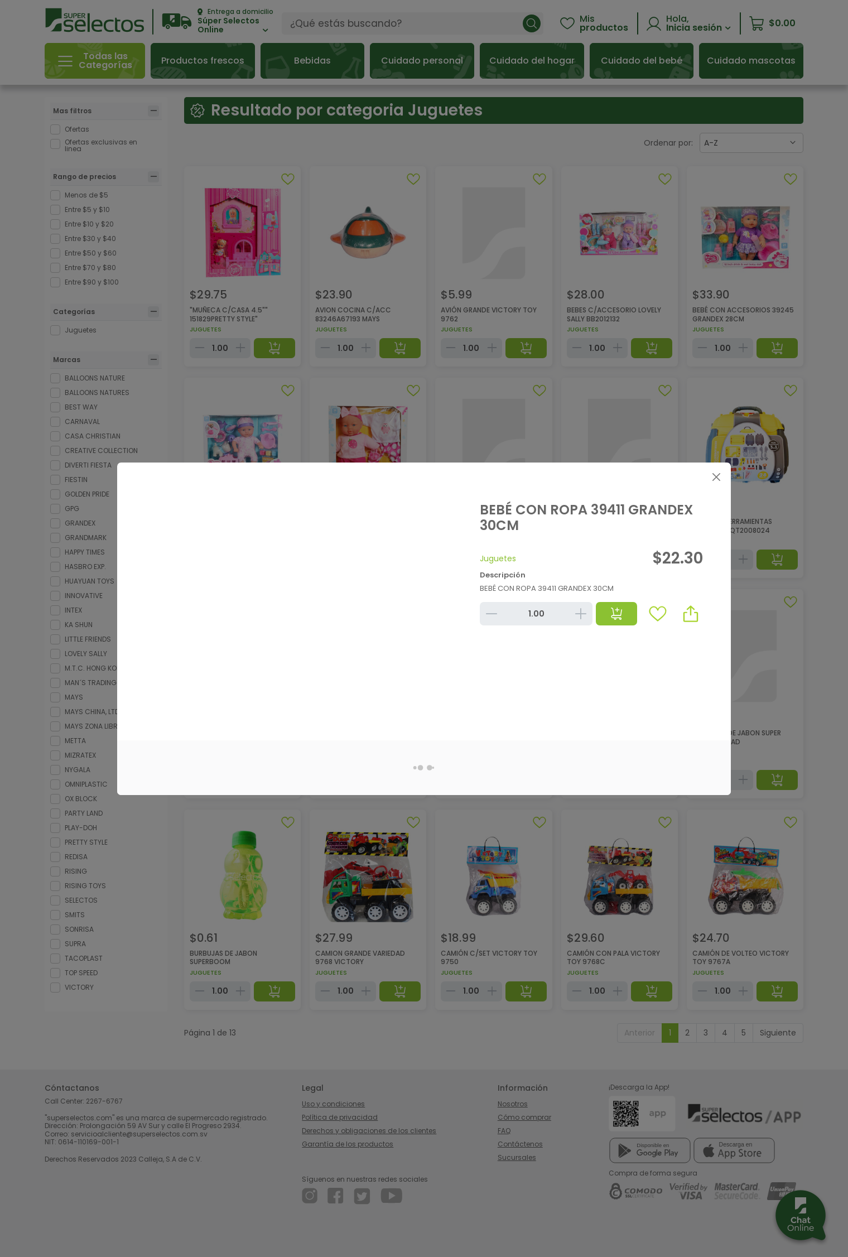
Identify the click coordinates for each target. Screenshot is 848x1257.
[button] (690, 613)
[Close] (716, 477)
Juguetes (498, 558)
